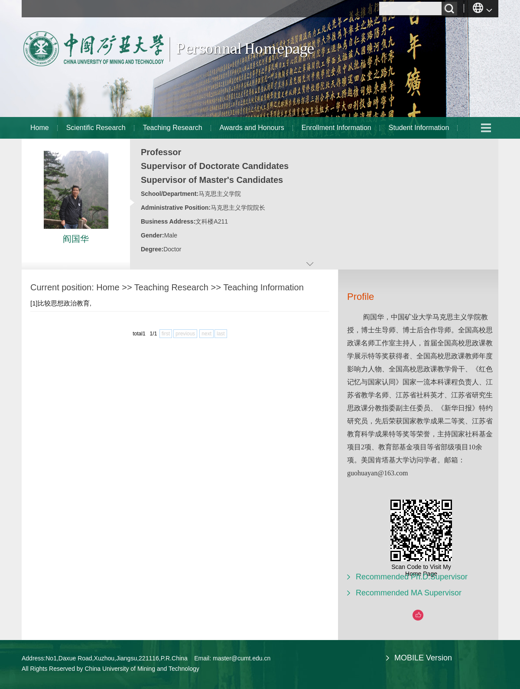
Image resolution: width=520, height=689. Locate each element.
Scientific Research (96, 127)
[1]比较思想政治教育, (60, 303)
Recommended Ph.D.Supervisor (412, 576)
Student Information (419, 127)
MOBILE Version (423, 657)
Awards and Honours (252, 127)
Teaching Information (263, 287)
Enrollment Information (336, 127)
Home (39, 127)
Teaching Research (172, 127)
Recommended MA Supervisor (409, 592)
